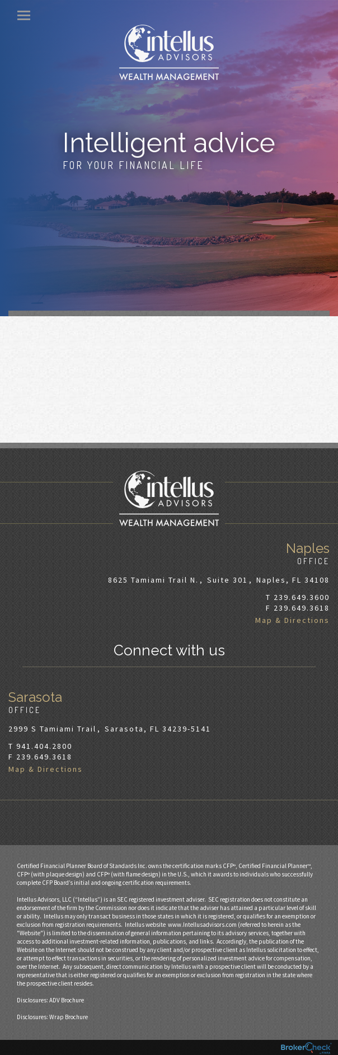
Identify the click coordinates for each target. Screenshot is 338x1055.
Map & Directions (292, 620)
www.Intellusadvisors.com (202, 925)
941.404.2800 (44, 746)
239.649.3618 (302, 608)
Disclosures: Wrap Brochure (52, 1017)
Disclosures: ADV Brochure (50, 1000)
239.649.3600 (302, 597)
